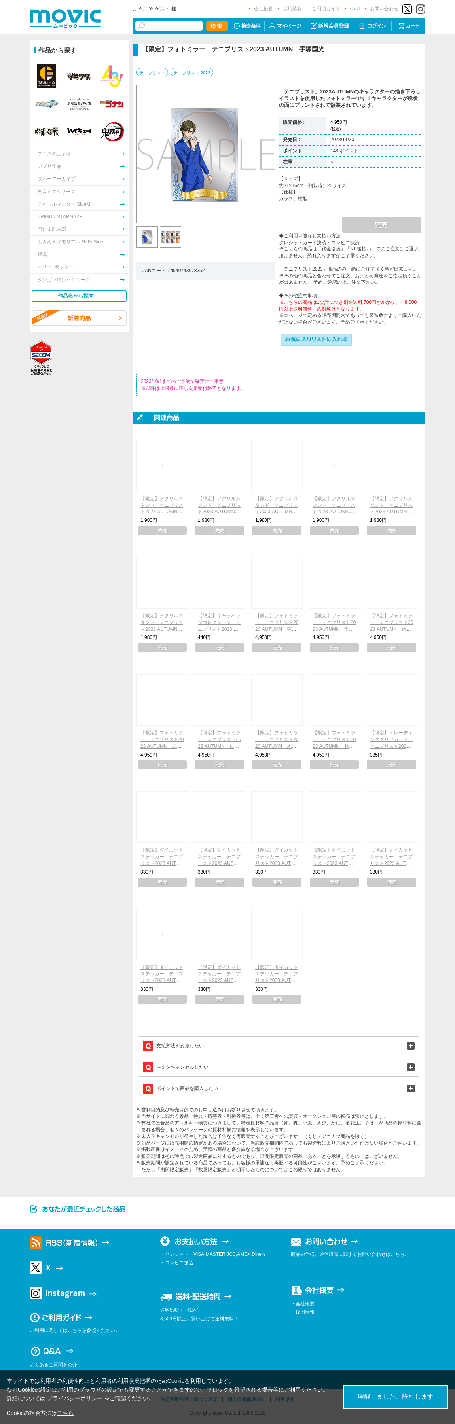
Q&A (355, 8)
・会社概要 (303, 1303)
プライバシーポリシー (74, 1398)
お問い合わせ (384, 8)
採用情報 (292, 8)
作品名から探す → (79, 296)
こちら (65, 1413)
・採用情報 (303, 1312)
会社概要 (263, 8)
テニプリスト (152, 72)
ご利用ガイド (326, 8)
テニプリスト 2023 (191, 72)
